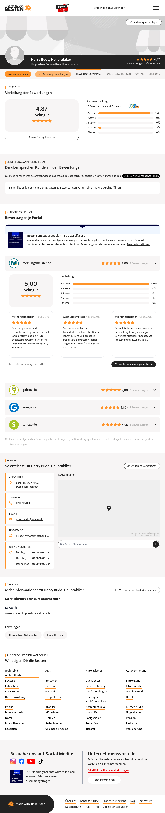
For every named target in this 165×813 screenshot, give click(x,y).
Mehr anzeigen (18, 444)
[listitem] (22, 673)
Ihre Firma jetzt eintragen (108, 770)
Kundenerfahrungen (118, 74)
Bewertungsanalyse (88, 74)
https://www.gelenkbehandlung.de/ (33, 536)
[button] (18, 74)
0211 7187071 (23, 503)
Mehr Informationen (138, 244)
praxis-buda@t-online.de (29, 519)
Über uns (154, 74)
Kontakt (140, 74)
